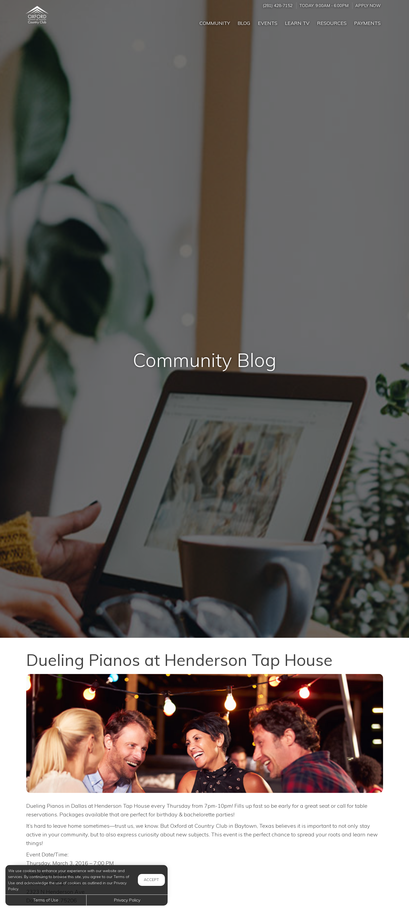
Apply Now (368, 5)
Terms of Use (45, 900)
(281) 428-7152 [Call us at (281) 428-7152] (277, 5)
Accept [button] (151, 879)
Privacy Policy (127, 900)
